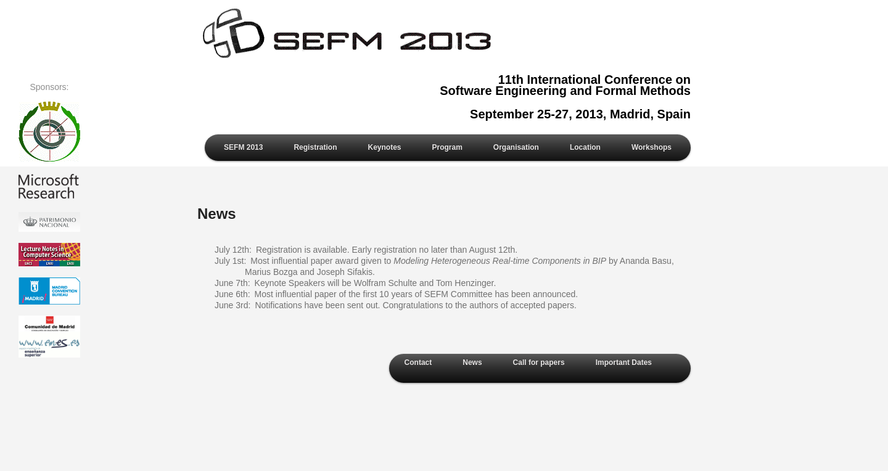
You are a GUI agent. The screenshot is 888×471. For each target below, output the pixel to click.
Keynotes (384, 147)
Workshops (651, 147)
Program (447, 147)
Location (585, 147)
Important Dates (624, 362)
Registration (315, 147)
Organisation (516, 147)
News (472, 362)
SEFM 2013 (243, 147)
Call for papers (539, 362)
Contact (418, 362)
